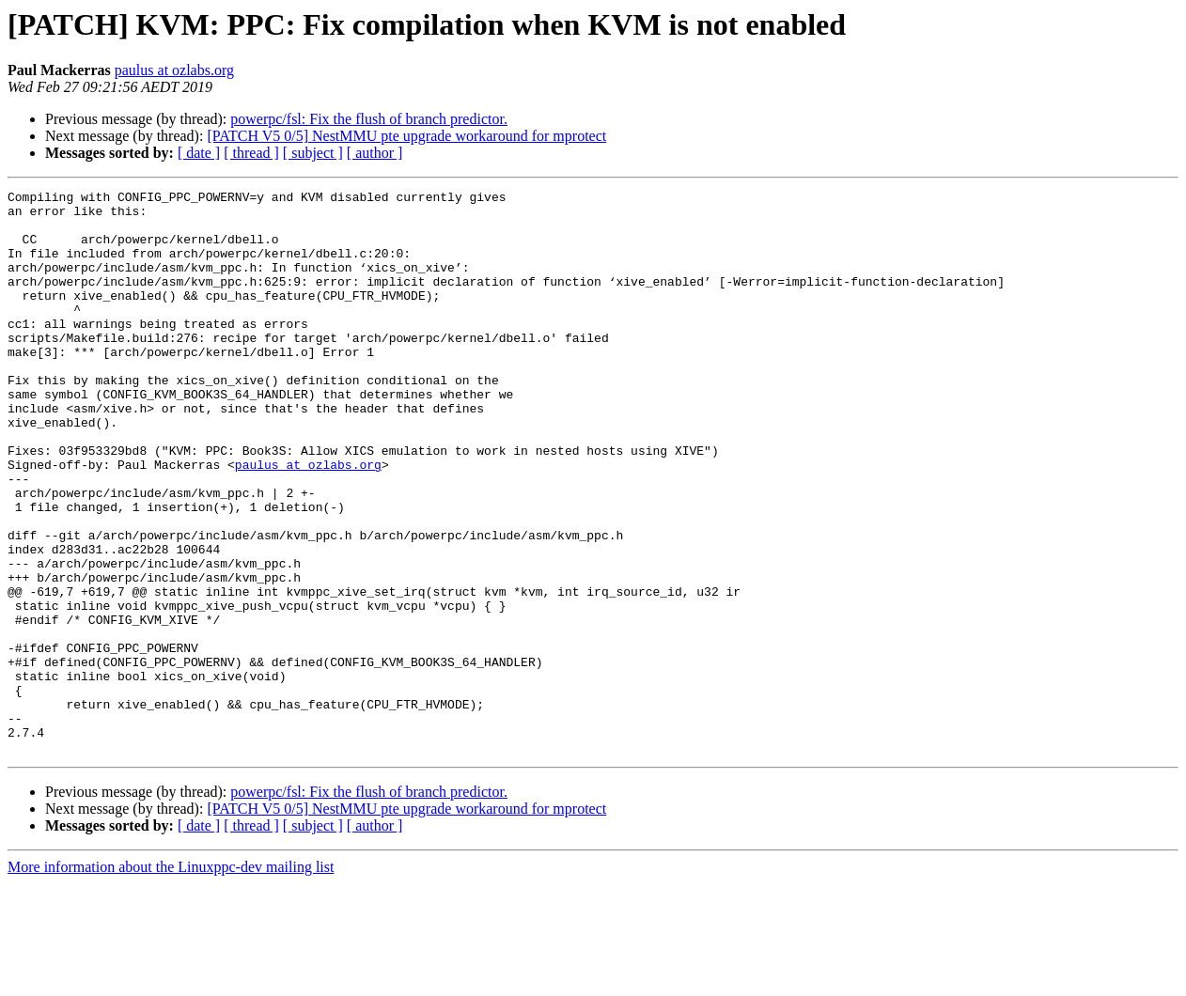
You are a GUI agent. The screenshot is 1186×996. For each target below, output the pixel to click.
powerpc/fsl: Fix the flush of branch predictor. (368, 119)
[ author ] (375, 153)
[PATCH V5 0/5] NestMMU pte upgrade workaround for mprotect (406, 136)
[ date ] (199, 153)
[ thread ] (251, 153)
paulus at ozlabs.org (174, 70)
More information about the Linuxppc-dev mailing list (171, 980)
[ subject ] (313, 153)
